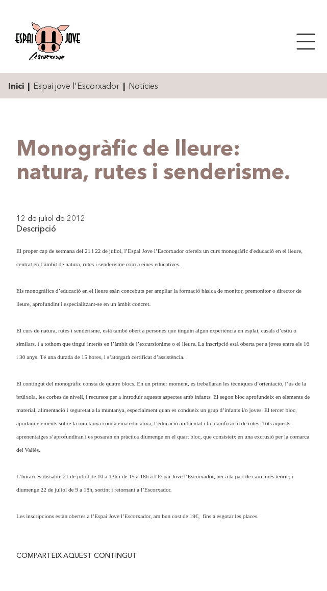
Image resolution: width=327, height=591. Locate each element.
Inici (16, 86)
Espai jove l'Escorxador (76, 86)
